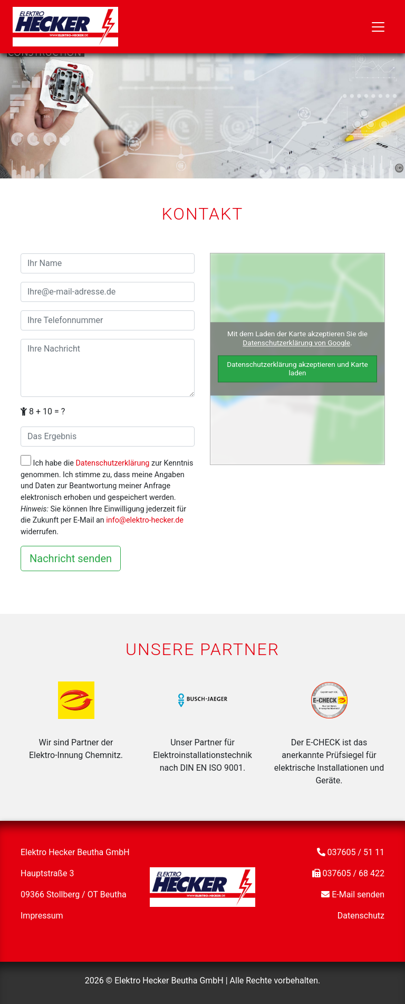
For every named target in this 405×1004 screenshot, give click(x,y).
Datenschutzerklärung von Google (296, 343)
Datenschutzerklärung (112, 463)
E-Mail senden (358, 894)
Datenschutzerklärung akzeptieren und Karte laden (297, 368)
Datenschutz (361, 916)
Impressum (42, 916)
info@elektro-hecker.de (145, 520)
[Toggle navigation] (378, 27)
